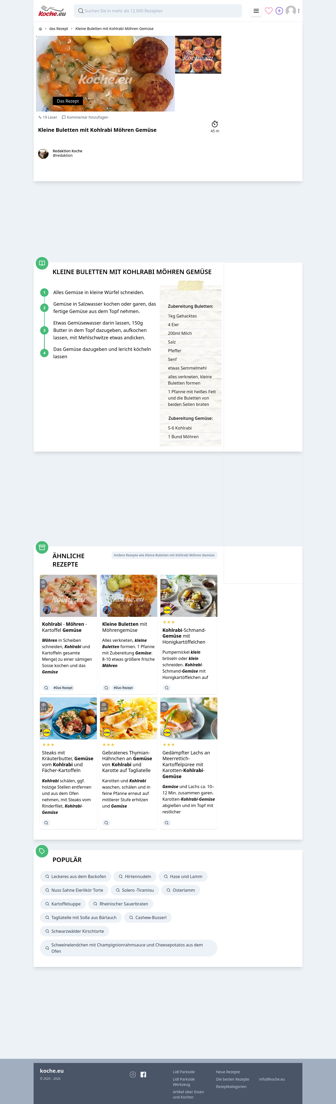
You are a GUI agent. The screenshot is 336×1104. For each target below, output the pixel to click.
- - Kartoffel (64, 627)
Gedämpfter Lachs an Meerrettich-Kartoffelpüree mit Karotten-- (186, 764)
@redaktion (63, 155)
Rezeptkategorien (231, 1086)
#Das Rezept (63, 687)
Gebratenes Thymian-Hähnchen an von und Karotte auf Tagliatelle (127, 761)
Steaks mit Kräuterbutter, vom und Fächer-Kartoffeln (67, 761)
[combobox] (158, 10)
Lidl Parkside (184, 1071)
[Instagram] (133, 1074)
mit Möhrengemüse (124, 627)
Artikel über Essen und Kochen (188, 1094)
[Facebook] (143, 1074)
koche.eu (52, 1070)
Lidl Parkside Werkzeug (184, 1082)
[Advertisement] (263, 101)
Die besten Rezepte (232, 1079)
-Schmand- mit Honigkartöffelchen (184, 636)
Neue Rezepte (228, 1071)
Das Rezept (68, 101)
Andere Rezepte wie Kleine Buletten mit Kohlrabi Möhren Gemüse (164, 555)
